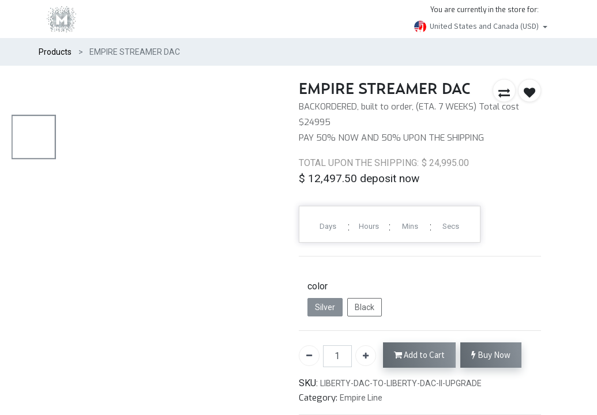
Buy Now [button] (490, 355)
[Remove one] (309, 355)
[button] (504, 90)
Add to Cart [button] (419, 355)
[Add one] (365, 355)
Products (55, 51)
